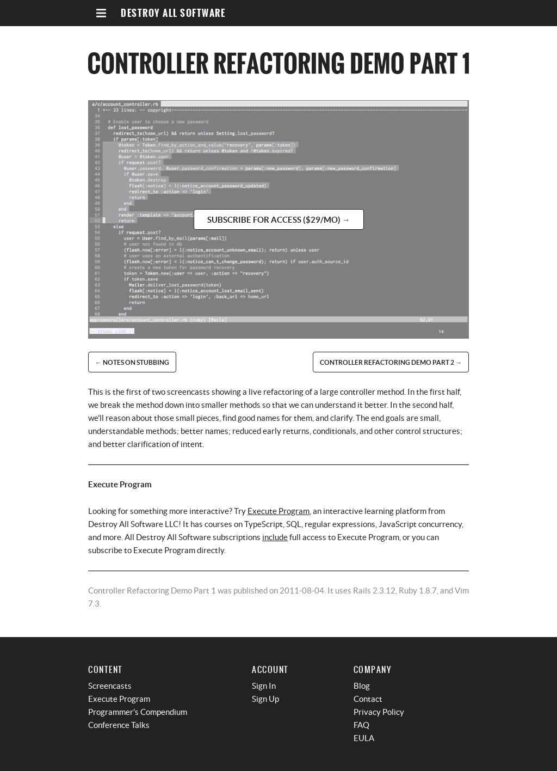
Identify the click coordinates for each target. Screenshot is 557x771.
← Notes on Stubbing (132, 362)
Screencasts (110, 685)
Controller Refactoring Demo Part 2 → (391, 362)
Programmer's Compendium (137, 712)
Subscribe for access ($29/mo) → (278, 219)
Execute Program (278, 511)
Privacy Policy (379, 712)
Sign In (264, 685)
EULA (364, 738)
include (275, 537)
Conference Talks (119, 725)
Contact (368, 698)
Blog (362, 685)
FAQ (361, 725)
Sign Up (265, 698)
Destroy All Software (173, 13)
